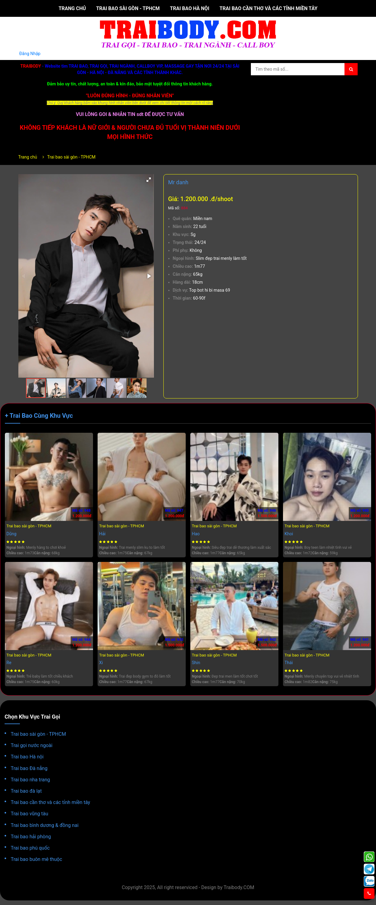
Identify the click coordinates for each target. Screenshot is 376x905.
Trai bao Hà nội (190, 8)
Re (8, 662)
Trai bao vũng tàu (29, 814)
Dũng (11, 533)
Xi (101, 662)
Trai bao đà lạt (26, 791)
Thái (289, 662)
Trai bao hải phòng (31, 837)
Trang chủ (72, 8)
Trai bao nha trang (30, 780)
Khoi (289, 533)
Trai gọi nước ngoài (31, 745)
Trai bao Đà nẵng (29, 768)
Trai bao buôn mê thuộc (36, 859)
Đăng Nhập (30, 53)
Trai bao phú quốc (30, 848)
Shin (196, 662)
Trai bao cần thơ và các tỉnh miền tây (269, 8)
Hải (102, 533)
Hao (196, 533)
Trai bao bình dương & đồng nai (45, 825)
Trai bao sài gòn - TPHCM (128, 8)
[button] (149, 180)
